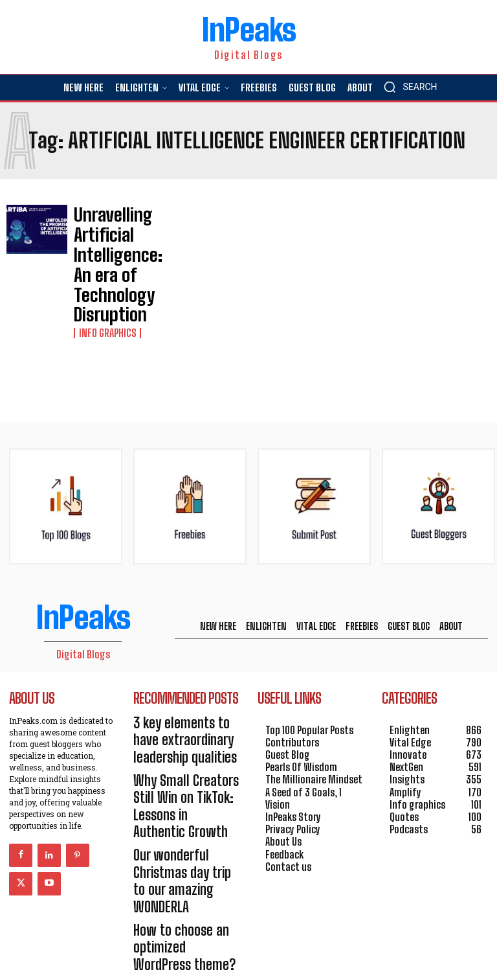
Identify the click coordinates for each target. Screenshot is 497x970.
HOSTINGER (293, 939)
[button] (407, 87)
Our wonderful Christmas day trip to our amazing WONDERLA (185, 755)
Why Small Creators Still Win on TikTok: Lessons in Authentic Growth (185, 711)
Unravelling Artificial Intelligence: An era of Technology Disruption (115, 233)
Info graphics (103, 269)
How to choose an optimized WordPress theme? (177, 798)
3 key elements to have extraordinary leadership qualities (183, 667)
